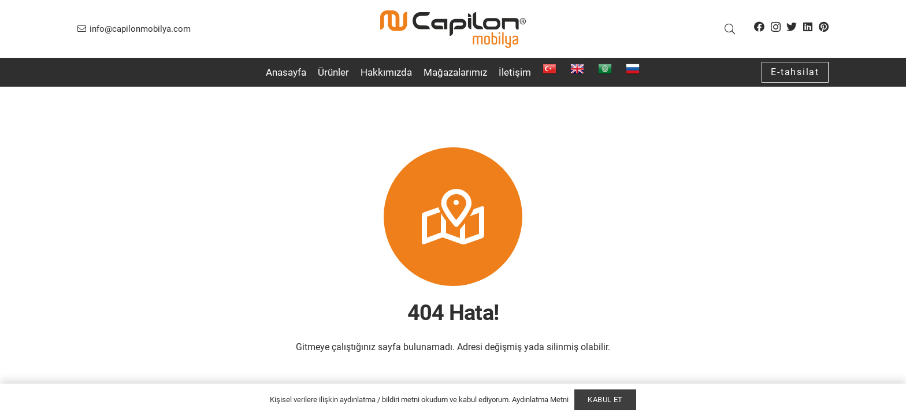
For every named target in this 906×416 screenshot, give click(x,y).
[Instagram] (776, 27)
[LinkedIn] (807, 26)
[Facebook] (759, 26)
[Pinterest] (824, 26)
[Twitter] (791, 26)
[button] (729, 29)
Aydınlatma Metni (540, 399)
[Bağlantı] (453, 29)
